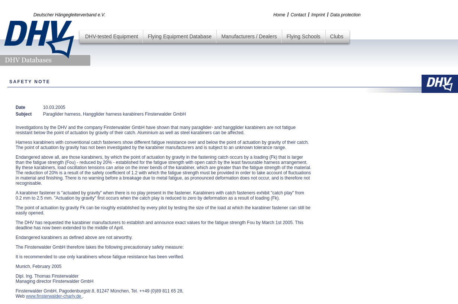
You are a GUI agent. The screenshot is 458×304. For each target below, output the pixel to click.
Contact (298, 14)
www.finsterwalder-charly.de (54, 296)
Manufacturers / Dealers (249, 36)
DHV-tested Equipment (111, 36)
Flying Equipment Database (180, 36)
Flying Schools (303, 36)
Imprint (318, 14)
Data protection (345, 14)
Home (279, 14)
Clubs (337, 36)
